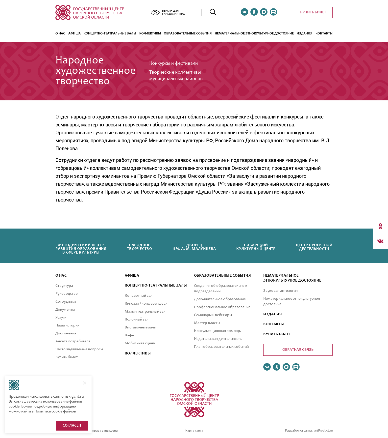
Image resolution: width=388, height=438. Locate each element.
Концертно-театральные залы (110, 33)
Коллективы (150, 33)
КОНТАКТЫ (273, 324)
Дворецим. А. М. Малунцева (194, 247)
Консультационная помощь (217, 331)
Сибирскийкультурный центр (256, 247)
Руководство (66, 294)
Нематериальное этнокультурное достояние (254, 33)
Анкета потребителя (72, 341)
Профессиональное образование (222, 307)
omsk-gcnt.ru (72, 397)
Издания (304, 33)
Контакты (324, 33)
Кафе (129, 335)
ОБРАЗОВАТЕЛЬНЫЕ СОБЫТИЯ (188, 33)
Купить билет (313, 12)
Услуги (60, 318)
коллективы (138, 353)
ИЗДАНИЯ (272, 314)
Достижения (65, 333)
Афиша (74, 33)
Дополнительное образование (220, 299)
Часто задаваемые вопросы (79, 349)
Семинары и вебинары (213, 315)
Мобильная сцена (140, 343)
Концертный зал (138, 296)
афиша (132, 276)
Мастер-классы (207, 323)
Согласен (72, 426)
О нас (60, 33)
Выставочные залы (140, 327)
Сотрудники (65, 302)
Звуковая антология (280, 291)
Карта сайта (194, 431)
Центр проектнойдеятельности (314, 247)
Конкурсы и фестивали (173, 63)
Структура (64, 286)
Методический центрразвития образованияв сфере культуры (81, 249)
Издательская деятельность (218, 339)
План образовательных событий (221, 347)
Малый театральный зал (145, 312)
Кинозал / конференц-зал (146, 304)
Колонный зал (136, 319)
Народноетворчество (139, 247)
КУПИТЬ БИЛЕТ (277, 334)
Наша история (67, 325)
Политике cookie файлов (55, 411)
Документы (65, 310)
